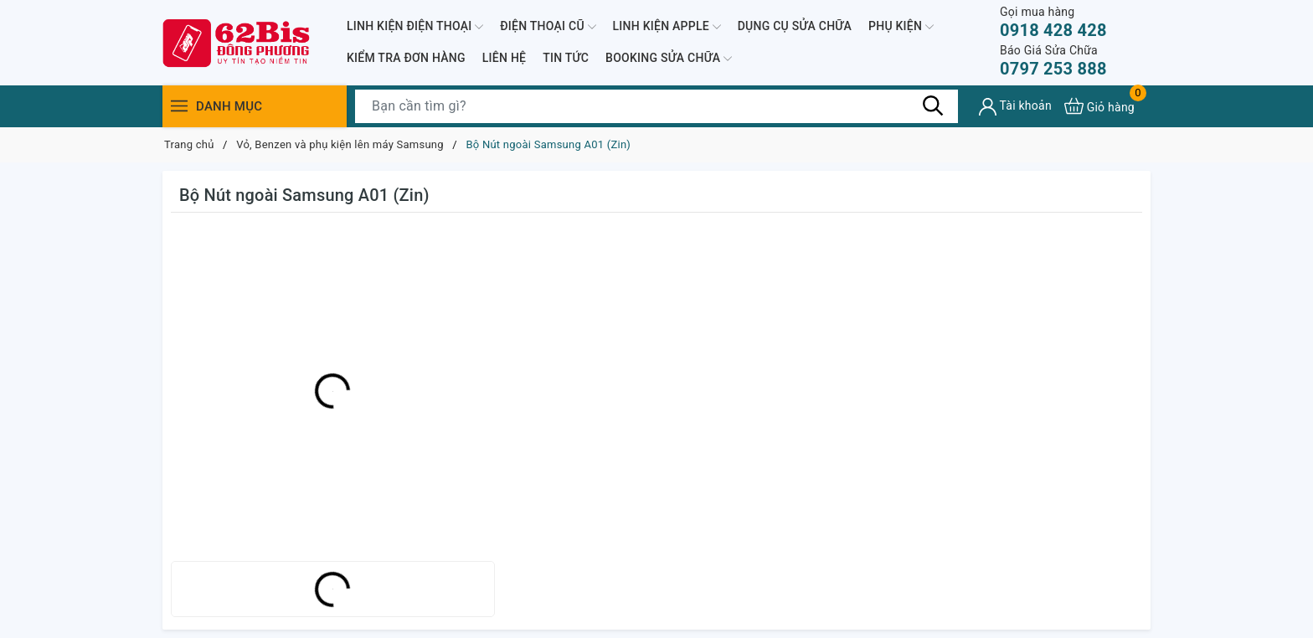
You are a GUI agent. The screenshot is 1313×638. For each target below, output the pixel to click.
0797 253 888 (1053, 61)
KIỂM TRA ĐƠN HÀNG (406, 57)
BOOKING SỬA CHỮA (668, 58)
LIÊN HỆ (504, 57)
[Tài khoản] (1015, 107)
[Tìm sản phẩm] (656, 106)
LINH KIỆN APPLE (667, 26)
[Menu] (179, 106)
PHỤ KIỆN (901, 26)
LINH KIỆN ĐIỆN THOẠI (415, 26)
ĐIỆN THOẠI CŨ (547, 26)
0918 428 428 (1053, 22)
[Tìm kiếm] (932, 105)
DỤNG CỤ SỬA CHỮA (795, 26)
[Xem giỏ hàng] (1099, 106)
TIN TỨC (566, 57)
